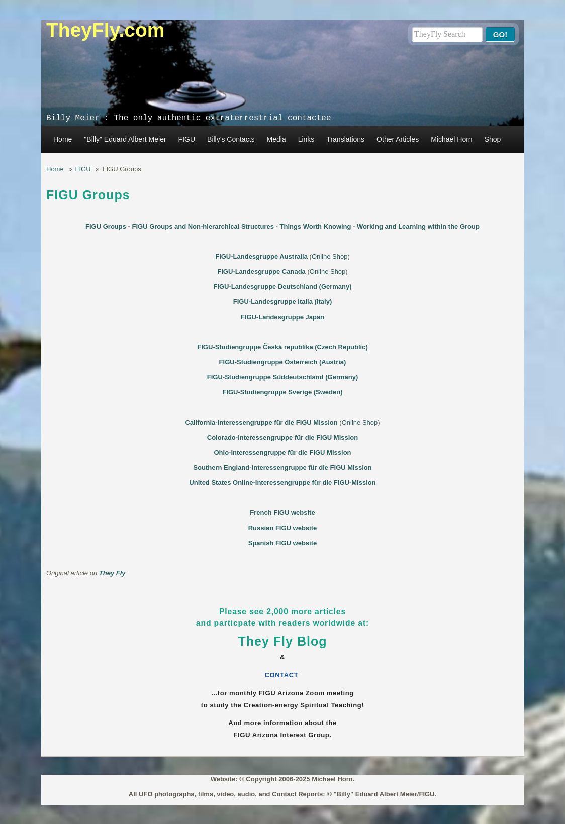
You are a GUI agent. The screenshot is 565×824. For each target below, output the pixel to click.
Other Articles (397, 139)
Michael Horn (451, 139)
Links (306, 139)
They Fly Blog (282, 641)
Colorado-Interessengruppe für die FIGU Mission (282, 437)
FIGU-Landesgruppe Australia (261, 256)
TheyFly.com (105, 30)
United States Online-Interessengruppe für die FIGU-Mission (282, 482)
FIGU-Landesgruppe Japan (282, 317)
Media (276, 139)
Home (62, 139)
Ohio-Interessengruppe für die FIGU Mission (282, 452)
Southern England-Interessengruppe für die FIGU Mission (282, 467)
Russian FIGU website (282, 528)
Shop (493, 139)
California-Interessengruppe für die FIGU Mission (261, 422)
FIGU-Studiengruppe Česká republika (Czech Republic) (282, 347)
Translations (345, 139)
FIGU (186, 139)
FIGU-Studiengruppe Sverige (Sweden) (282, 392)
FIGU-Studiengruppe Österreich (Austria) (282, 362)
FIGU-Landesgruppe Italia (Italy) (282, 301)
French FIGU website (282, 513)
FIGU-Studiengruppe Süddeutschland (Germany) (282, 377)
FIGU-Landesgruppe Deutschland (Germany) (282, 286)
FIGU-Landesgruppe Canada (261, 271)
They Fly (112, 573)
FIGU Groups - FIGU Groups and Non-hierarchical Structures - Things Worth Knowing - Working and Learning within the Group (282, 226)
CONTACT (283, 675)
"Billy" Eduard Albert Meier (125, 139)
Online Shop (330, 256)
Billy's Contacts (230, 139)
